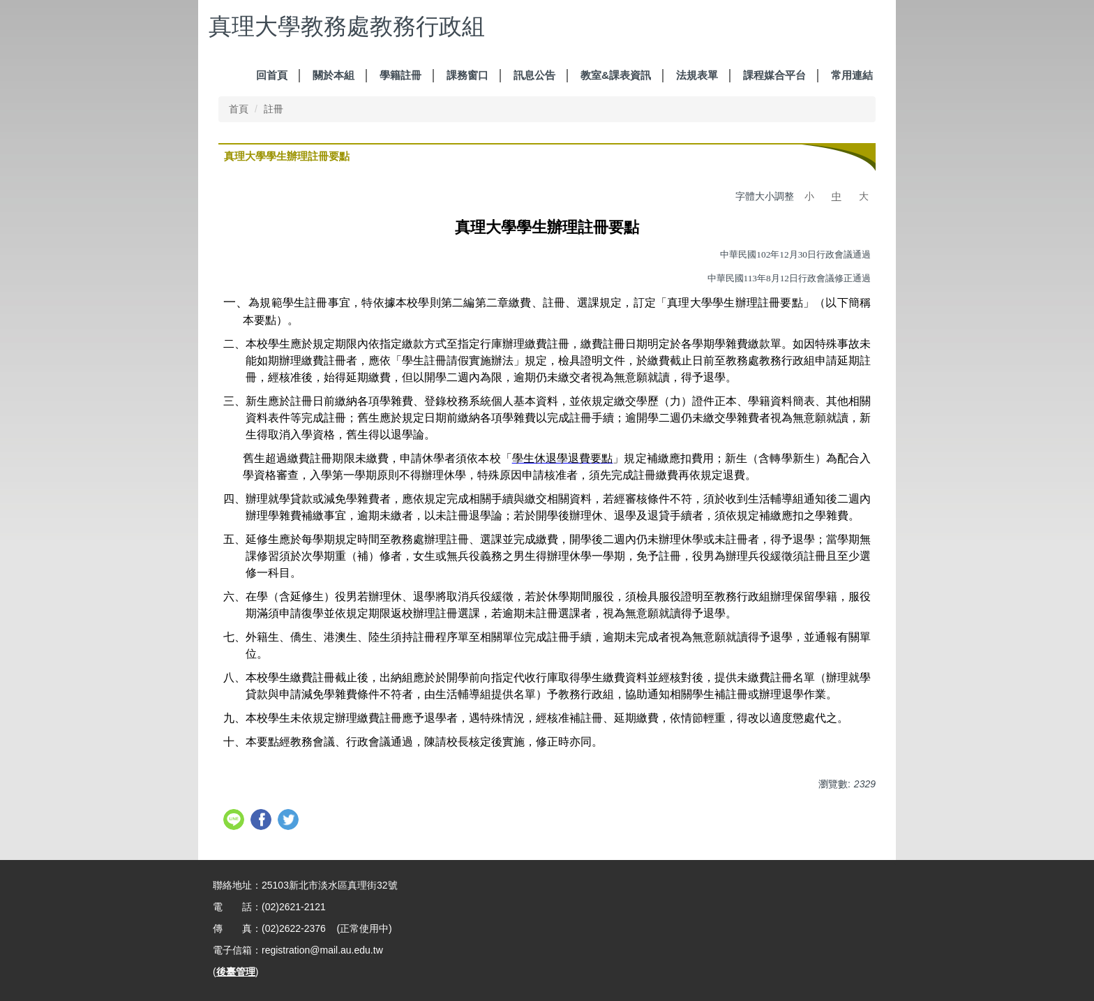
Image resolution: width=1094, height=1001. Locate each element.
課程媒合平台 (774, 75)
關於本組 (333, 75)
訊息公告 (534, 75)
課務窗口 (467, 75)
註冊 (273, 108)
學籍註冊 (400, 75)
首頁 (238, 108)
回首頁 (271, 75)
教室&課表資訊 (615, 75)
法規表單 (697, 75)
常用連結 (852, 75)
